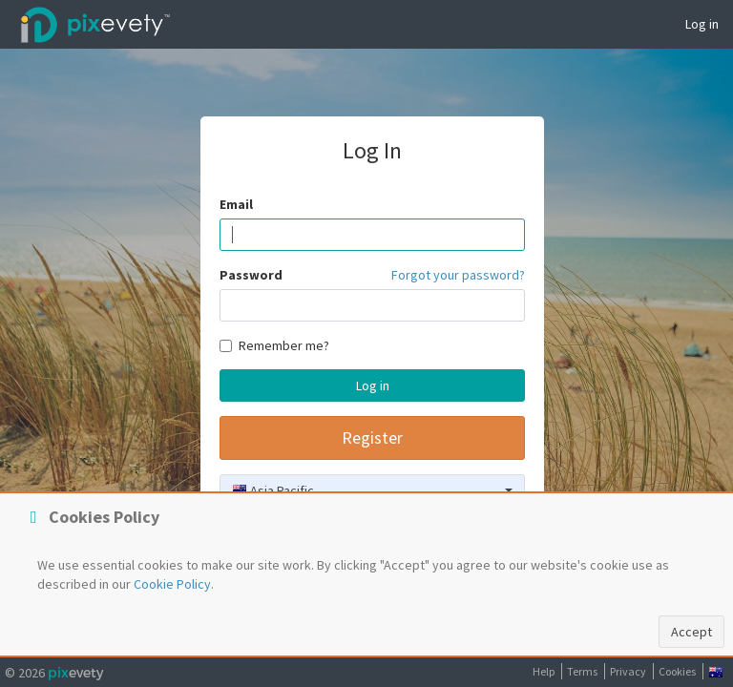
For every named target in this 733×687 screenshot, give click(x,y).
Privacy (628, 671)
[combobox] (372, 490)
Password (251, 274)
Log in (702, 23)
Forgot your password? (458, 274)
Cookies (677, 671)
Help (544, 671)
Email (236, 204)
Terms (582, 671)
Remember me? (274, 345)
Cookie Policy (172, 584)
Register (372, 437)
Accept (691, 631)
